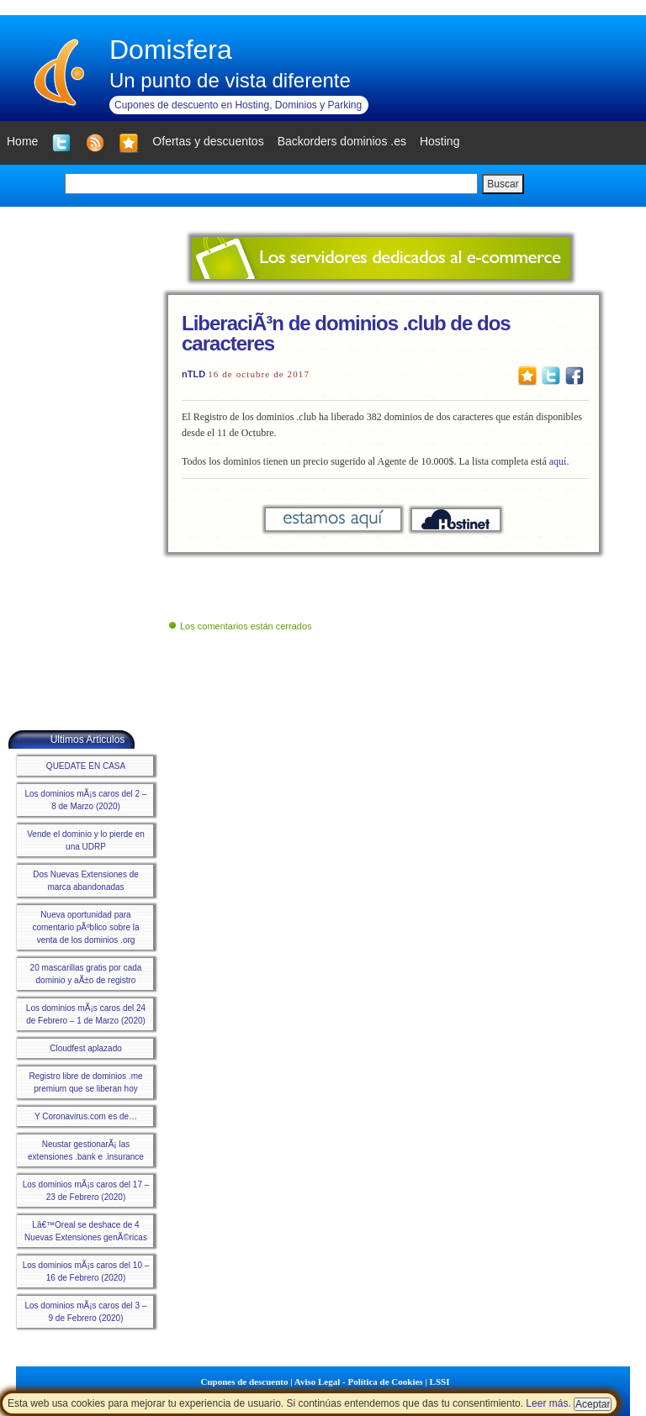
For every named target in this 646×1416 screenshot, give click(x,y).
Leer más (547, 1403)
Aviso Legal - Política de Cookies (358, 1382)
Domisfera (170, 49)
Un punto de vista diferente (230, 80)
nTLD (193, 374)
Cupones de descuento (245, 1382)
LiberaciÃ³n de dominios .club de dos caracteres (346, 333)
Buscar (502, 184)
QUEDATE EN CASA (85, 766)
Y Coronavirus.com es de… (85, 1116)
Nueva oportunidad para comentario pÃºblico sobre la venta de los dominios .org (85, 927)
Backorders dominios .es (342, 141)
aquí (558, 461)
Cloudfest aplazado (86, 1048)
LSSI (440, 1382)
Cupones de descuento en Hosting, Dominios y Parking (238, 105)
